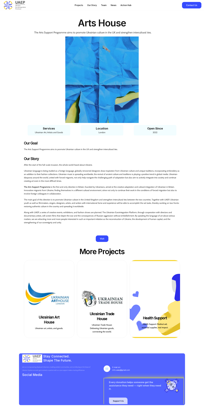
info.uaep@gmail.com (116, 377)
